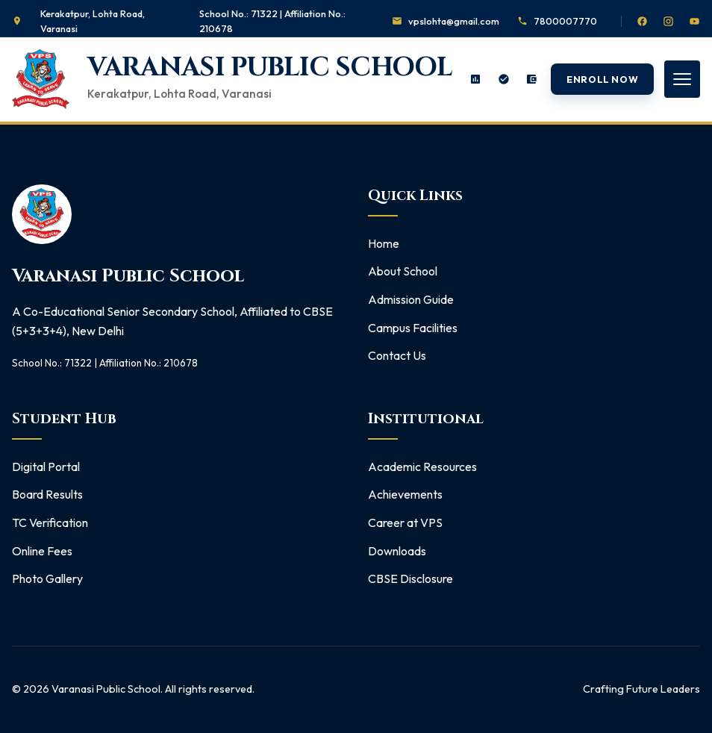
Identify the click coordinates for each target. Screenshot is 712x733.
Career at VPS (405, 522)
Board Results (47, 494)
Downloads (397, 550)
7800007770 (565, 21)
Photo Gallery (47, 578)
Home (383, 243)
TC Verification (50, 522)
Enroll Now (602, 79)
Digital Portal (46, 466)
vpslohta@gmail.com (453, 21)
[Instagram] (668, 21)
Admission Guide (411, 299)
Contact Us (397, 355)
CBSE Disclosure (410, 578)
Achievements (405, 494)
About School (402, 270)
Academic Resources (422, 466)
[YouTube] (694, 21)
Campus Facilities (413, 327)
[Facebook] (642, 21)
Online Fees (42, 550)
